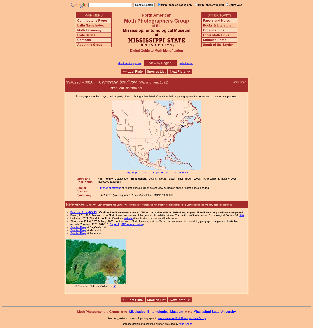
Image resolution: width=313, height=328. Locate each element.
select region (186, 63)
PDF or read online (132, 224)
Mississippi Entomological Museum (156, 311)
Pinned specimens (110, 187)
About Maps (181, 172)
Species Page (78, 227)
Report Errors (160, 172)
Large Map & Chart (135, 172)
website (128, 218)
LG (114, 286)
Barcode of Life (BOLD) (83, 212)
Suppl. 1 (114, 224)
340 (242, 215)
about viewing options (129, 63)
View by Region (160, 63)
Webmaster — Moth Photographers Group (182, 318)
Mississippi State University (215, 311)
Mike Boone (185, 323)
